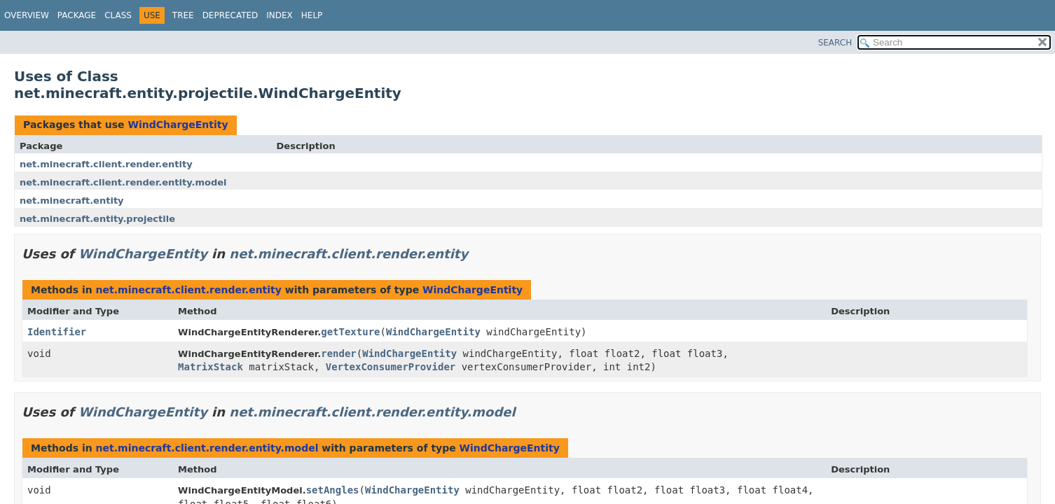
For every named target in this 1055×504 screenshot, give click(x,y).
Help (312, 15)
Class (118, 15)
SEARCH (835, 43)
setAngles (332, 490)
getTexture (350, 331)
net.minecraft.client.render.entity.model (123, 182)
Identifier (56, 331)
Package (76, 15)
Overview (26, 15)
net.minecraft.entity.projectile (97, 219)
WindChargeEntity (177, 124)
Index (279, 15)
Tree (183, 15)
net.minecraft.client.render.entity (106, 164)
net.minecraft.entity (72, 200)
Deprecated (230, 15)
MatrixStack (210, 366)
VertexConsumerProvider (390, 366)
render (339, 353)
